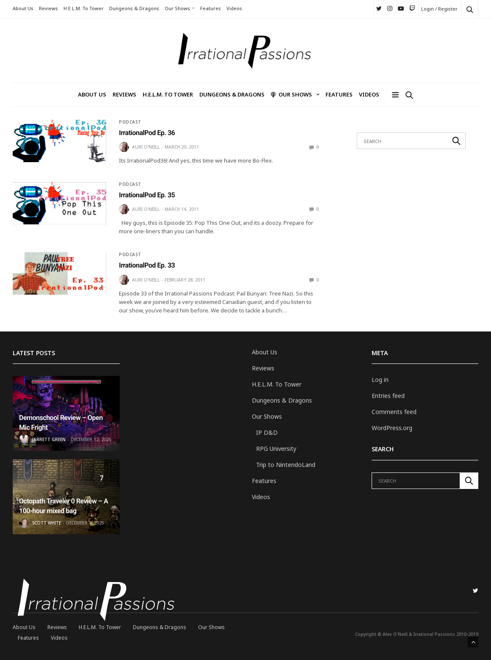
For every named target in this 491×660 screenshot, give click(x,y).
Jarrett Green (49, 439)
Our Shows (177, 8)
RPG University (276, 449)
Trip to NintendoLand (285, 465)
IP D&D (267, 432)
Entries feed (388, 396)
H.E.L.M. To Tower (83, 8)
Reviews (48, 8)
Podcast (130, 122)
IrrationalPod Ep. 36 (147, 133)
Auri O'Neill (146, 147)
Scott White (46, 523)
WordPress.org (392, 428)
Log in (380, 380)
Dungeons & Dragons (134, 8)
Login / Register (439, 9)
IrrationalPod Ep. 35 (147, 195)
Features (210, 8)
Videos (234, 8)
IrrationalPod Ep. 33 (147, 265)
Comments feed (394, 412)
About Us (23, 8)
